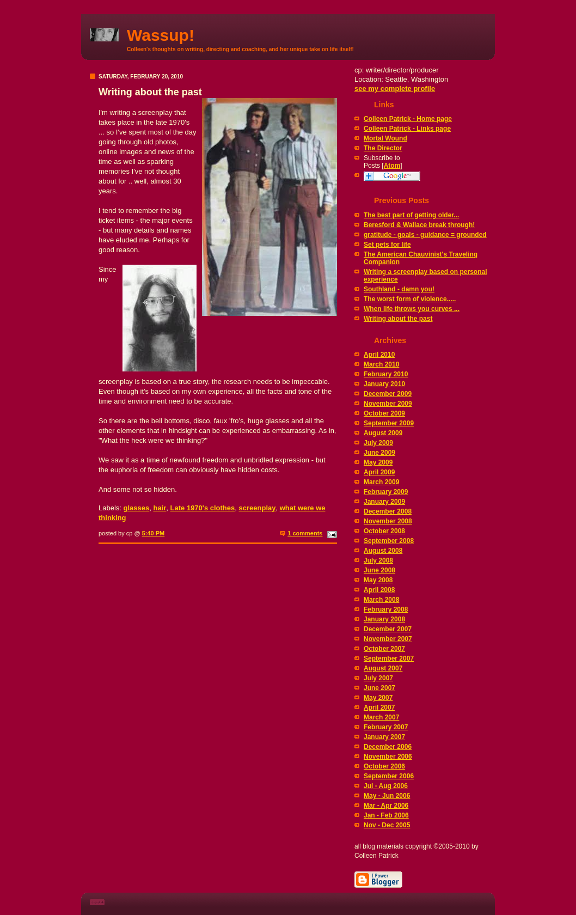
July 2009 (378, 443)
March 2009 (381, 482)
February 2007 (386, 727)
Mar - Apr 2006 (386, 805)
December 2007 (388, 629)
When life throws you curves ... (411, 309)
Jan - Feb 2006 (386, 815)
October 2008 (384, 531)
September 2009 (389, 423)
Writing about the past (398, 318)
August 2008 (383, 550)
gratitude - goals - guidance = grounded (425, 235)
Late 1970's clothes (202, 508)
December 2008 (388, 511)
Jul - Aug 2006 (386, 786)
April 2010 (379, 354)
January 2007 (384, 737)
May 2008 (378, 580)
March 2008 (381, 599)
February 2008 (386, 609)
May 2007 (378, 697)
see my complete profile (394, 88)
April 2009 (379, 472)
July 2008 (378, 560)
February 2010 (386, 374)
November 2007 (388, 639)
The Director (383, 148)
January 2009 (384, 501)
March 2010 (381, 364)
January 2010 (384, 384)
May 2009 (378, 462)
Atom (392, 165)
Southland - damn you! (399, 289)
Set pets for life (387, 244)
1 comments (304, 533)
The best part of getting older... (411, 215)
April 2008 (379, 590)
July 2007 (378, 678)
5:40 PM (153, 533)
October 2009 (384, 413)
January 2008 (384, 619)
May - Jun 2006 (387, 796)
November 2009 (388, 403)
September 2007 (389, 658)
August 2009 (383, 433)
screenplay (257, 508)
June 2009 (379, 452)
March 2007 (381, 717)
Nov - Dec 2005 (387, 825)
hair (159, 508)
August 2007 (383, 668)
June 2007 (379, 688)
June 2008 (379, 570)
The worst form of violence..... (410, 299)
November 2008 (388, 521)
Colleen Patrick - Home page (408, 119)
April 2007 (379, 707)
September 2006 (389, 776)
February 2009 (386, 492)
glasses (137, 508)
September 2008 (389, 541)
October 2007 (384, 648)
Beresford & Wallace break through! (419, 225)
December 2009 (388, 394)
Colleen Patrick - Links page (407, 128)
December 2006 (388, 747)
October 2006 (384, 766)
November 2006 (388, 756)
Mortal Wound (385, 138)
